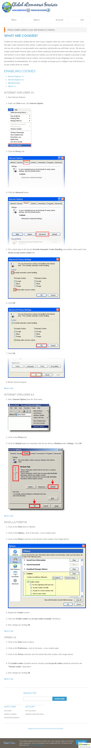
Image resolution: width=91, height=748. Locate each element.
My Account (30, 711)
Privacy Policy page (36, 745)
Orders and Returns (34, 714)
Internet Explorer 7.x (16, 76)
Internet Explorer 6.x (16, 80)
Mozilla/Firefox (14, 83)
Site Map (7, 711)
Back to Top (8, 388)
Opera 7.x (12, 86)
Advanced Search (12, 718)
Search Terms (10, 714)
